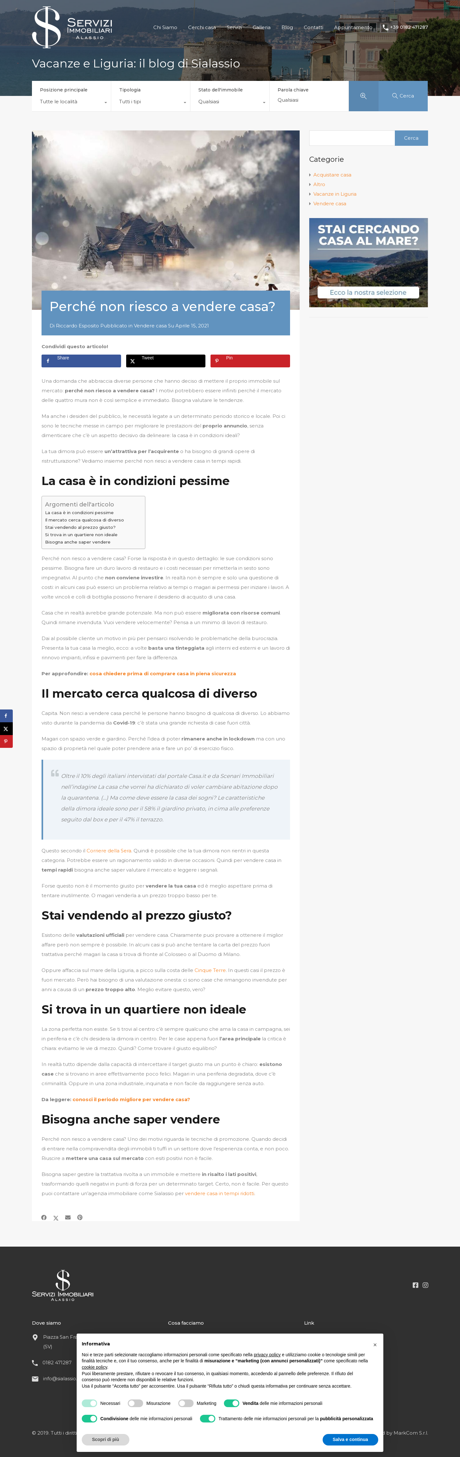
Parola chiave (293, 90)
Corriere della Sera (109, 851)
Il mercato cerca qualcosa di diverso (84, 519)
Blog (287, 27)
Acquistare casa (332, 175)
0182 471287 (57, 1362)
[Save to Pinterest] (250, 361)
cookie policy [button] (94, 1367)
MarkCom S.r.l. (411, 1433)
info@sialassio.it (61, 1378)
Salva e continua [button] (350, 1439)
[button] (375, 1344)
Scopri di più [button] (105, 1439)
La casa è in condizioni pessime (79, 512)
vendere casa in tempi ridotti (219, 1193)
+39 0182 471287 (409, 27)
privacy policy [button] (267, 1354)
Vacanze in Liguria (334, 194)
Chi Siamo (165, 27)
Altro (319, 184)
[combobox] (71, 103)
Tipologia (130, 90)
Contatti (313, 27)
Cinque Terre (210, 970)
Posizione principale (64, 90)
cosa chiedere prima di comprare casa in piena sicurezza (162, 673)
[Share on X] (166, 361)
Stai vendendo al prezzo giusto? (81, 527)
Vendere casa (150, 326)
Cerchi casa (202, 27)
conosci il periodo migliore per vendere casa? (131, 1099)
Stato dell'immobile (220, 90)
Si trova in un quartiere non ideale (81, 534)
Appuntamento (353, 27)
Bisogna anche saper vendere (78, 541)
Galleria (262, 27)
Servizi (234, 27)
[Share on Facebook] (81, 361)
